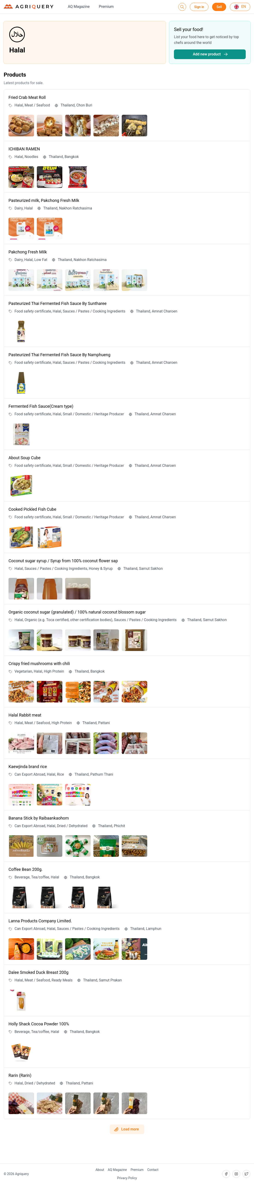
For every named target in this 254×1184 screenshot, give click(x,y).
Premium (106, 6)
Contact (153, 1170)
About (99, 1170)
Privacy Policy (127, 1178)
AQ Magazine (79, 6)
